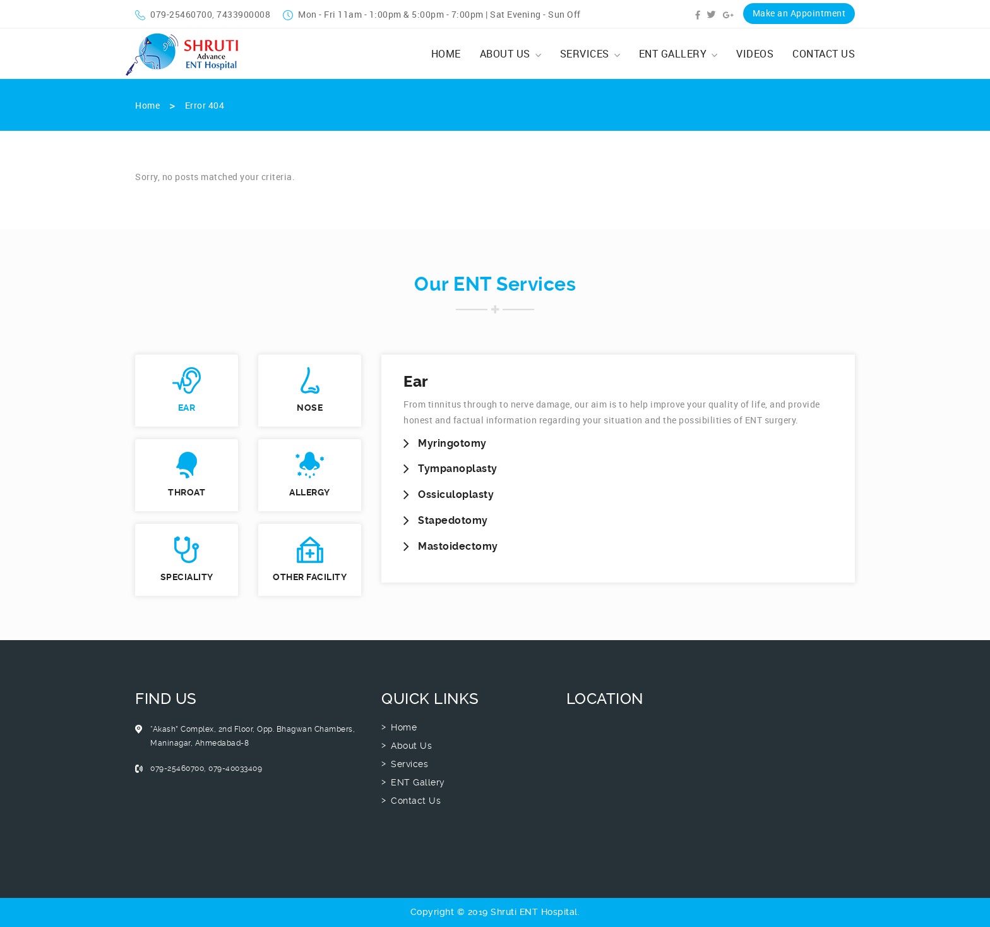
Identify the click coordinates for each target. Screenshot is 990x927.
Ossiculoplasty (456, 494)
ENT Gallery (678, 54)
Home (446, 54)
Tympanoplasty (458, 469)
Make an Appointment (799, 13)
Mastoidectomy (458, 546)
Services (590, 54)
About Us (510, 54)
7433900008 (243, 14)
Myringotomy (452, 443)
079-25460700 (173, 14)
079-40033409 (235, 768)
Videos (754, 54)
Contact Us (823, 54)
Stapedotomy (453, 520)
